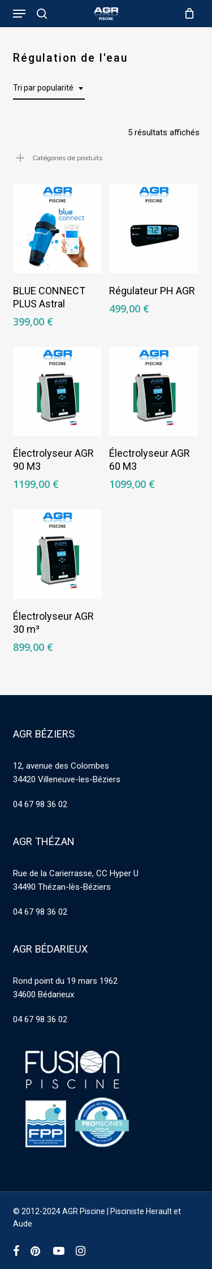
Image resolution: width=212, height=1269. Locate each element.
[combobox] (49, 88)
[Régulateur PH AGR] (153, 228)
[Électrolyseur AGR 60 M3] (153, 391)
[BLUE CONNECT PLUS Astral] (57, 228)
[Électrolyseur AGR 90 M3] (57, 391)
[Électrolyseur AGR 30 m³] (57, 554)
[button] (19, 13)
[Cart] (187, 13)
